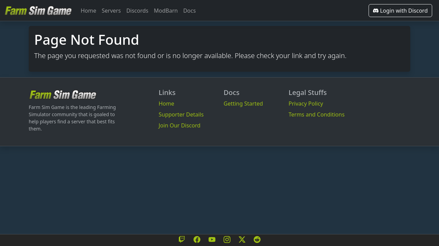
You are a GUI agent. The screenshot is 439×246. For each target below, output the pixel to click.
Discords (137, 10)
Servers (111, 10)
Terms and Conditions (317, 114)
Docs (189, 10)
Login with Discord (400, 10)
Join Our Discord (179, 125)
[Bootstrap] (63, 94)
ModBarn (166, 10)
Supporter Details (181, 114)
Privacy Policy (306, 103)
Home (88, 10)
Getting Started (243, 103)
